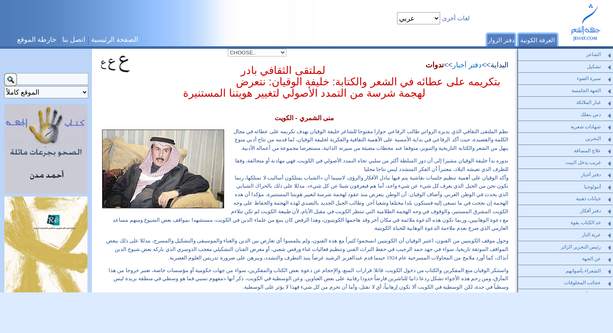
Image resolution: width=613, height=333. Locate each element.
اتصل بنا (74, 39)
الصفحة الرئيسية (115, 39)
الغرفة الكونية (537, 40)
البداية (499, 65)
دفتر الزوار (501, 40)
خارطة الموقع (37, 39)
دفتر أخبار (467, 65)
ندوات (434, 65)
